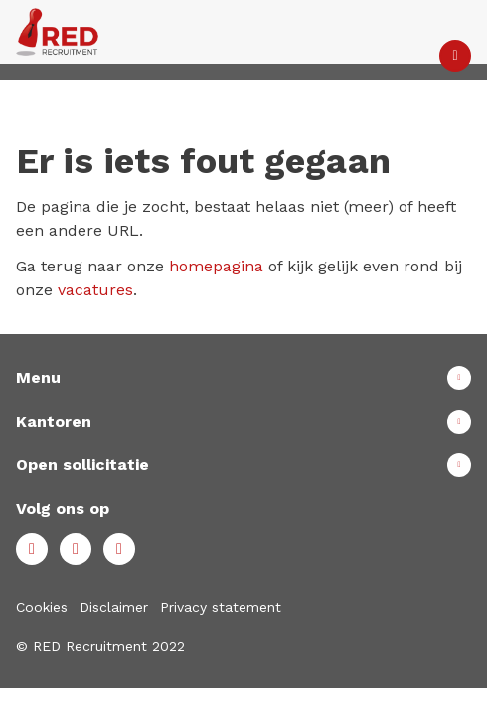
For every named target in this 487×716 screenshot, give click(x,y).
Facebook (32, 549)
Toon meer (243, 378)
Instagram (119, 549)
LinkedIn (75, 549)
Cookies (42, 607)
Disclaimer (114, 607)
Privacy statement (220, 607)
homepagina (216, 266)
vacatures (95, 289)
